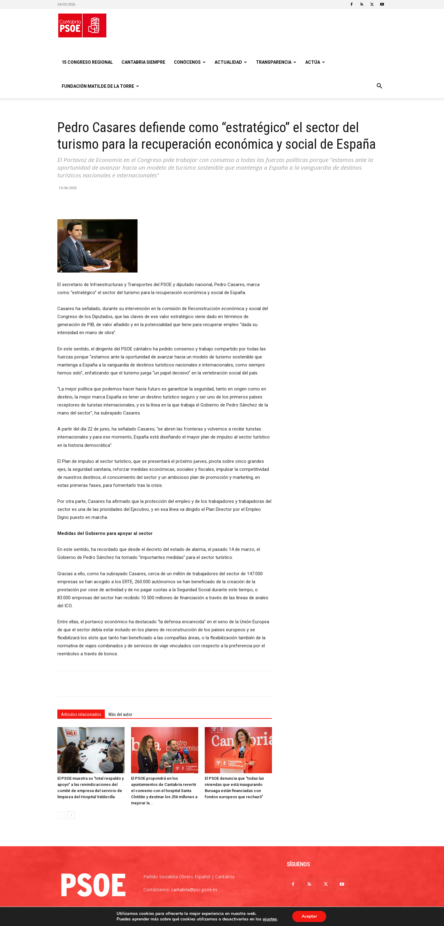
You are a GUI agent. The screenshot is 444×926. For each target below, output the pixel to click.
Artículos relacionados (81, 714)
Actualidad (231, 62)
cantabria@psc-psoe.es (194, 889)
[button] (379, 87)
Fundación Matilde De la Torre (100, 86)
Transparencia (276, 62)
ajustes (270, 919)
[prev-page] (61, 815)
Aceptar (309, 916)
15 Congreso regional (87, 62)
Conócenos (190, 62)
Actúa (315, 62)
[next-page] (71, 815)
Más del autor (120, 714)
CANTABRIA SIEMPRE (143, 62)
